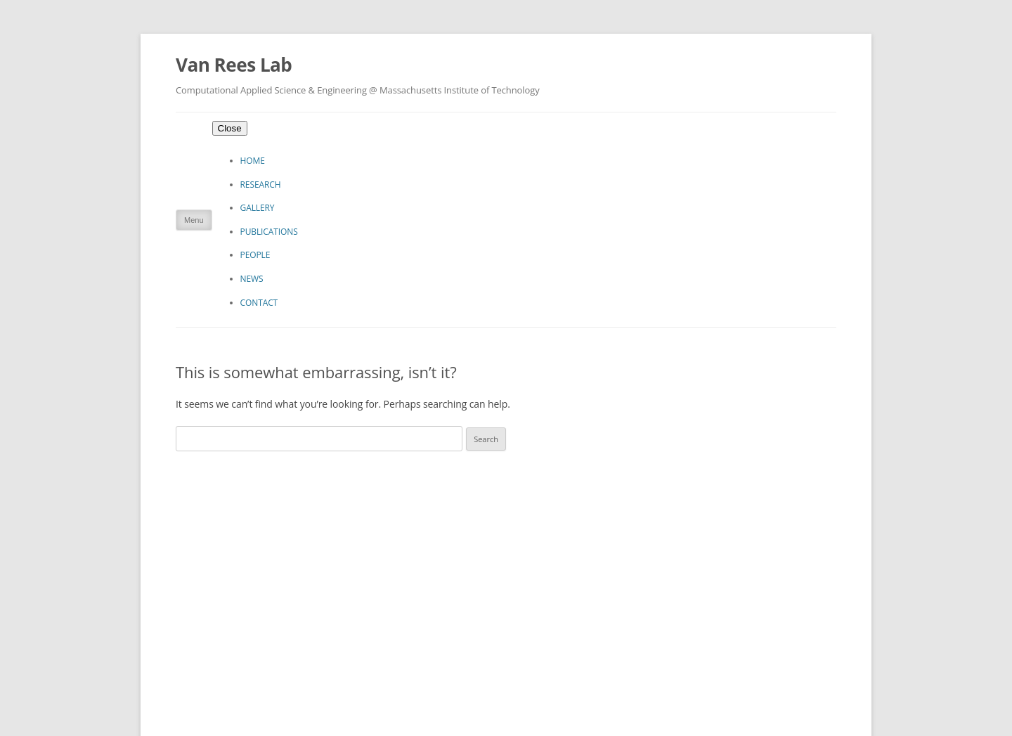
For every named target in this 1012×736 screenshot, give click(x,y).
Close (230, 128)
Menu (194, 220)
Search (486, 439)
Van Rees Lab (234, 64)
